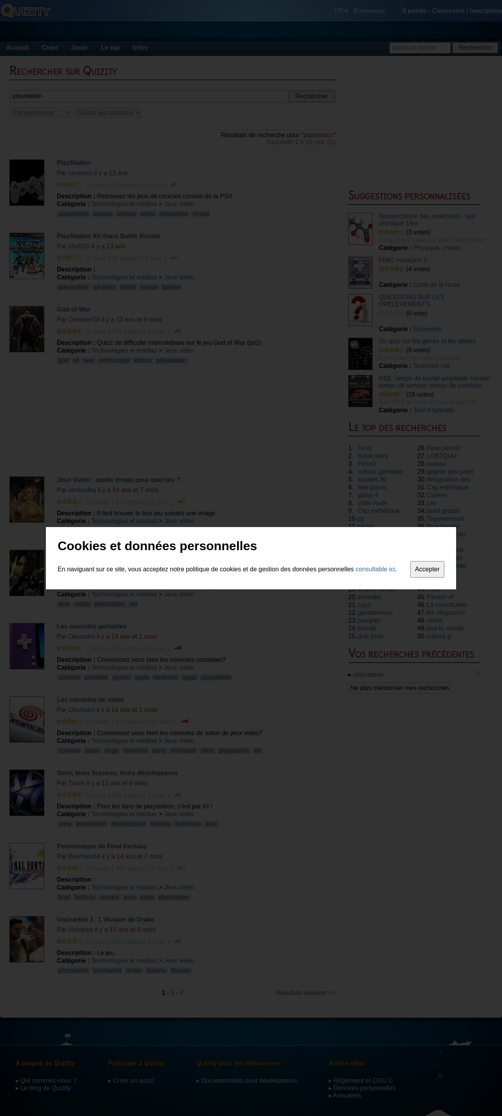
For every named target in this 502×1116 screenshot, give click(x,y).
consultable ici (375, 569)
